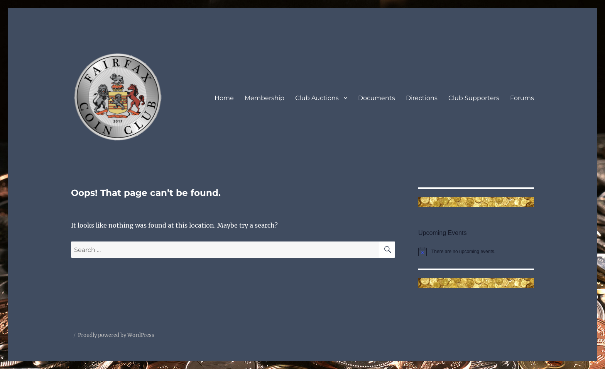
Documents (376, 98)
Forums (522, 98)
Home (224, 98)
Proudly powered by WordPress (116, 335)
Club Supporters (473, 98)
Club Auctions (317, 98)
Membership (264, 98)
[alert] (476, 251)
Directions (422, 98)
